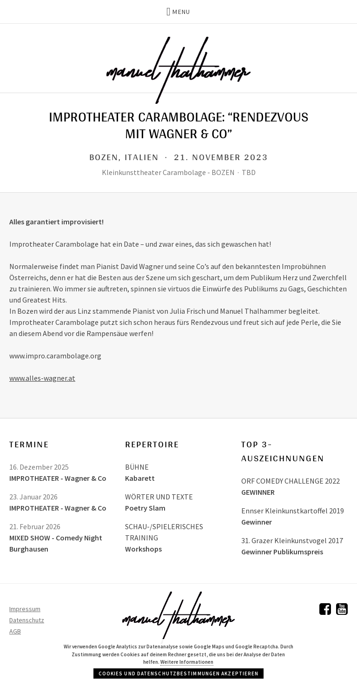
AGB (15, 631)
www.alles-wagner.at (42, 378)
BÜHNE (137, 466)
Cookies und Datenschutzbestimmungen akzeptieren (179, 673)
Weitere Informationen (186, 662)
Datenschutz (26, 620)
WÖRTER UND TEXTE (159, 496)
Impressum (24, 609)
